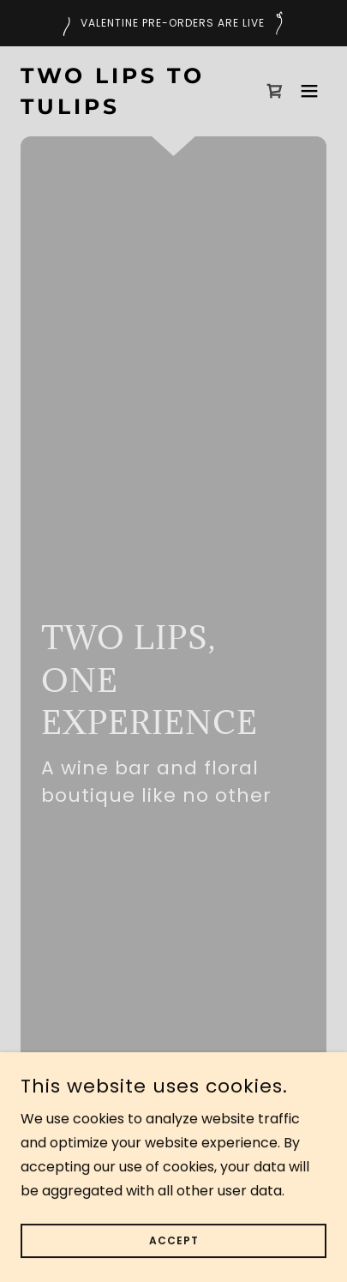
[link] (128, 109)
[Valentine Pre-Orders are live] (173, 23)
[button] (309, 91)
